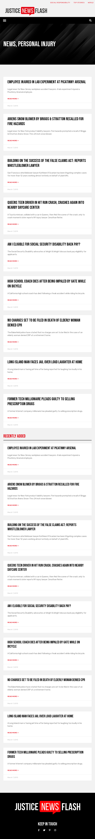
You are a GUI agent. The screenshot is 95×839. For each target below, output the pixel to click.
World (91, 3)
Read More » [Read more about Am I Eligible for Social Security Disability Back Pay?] (13, 261)
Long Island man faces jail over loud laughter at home (45, 362)
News (9, 44)
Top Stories (79, 3)
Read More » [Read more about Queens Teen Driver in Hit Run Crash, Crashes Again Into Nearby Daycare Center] (13, 224)
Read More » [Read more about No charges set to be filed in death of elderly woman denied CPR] (13, 342)
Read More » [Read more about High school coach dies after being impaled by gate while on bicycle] (13, 300)
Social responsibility (60, 3)
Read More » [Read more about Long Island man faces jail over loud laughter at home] (13, 379)
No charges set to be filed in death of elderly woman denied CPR (46, 680)
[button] (4, 20)
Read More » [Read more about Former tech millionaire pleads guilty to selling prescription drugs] (13, 418)
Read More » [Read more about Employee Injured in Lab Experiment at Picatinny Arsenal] (13, 99)
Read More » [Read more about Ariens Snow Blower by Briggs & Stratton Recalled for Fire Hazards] (13, 141)
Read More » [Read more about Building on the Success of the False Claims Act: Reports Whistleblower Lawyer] (13, 182)
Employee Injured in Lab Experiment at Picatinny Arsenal (47, 82)
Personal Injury (37, 44)
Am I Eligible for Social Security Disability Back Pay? (44, 244)
